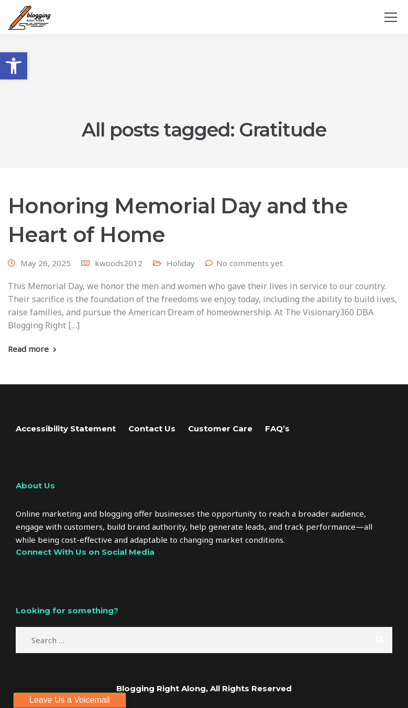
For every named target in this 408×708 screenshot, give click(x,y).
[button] (13, 65)
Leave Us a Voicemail (69, 699)
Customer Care (220, 428)
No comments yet (249, 263)
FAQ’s (277, 428)
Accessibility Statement (66, 428)
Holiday (181, 263)
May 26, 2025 (45, 263)
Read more (28, 349)
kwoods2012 (118, 263)
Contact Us (151, 428)
